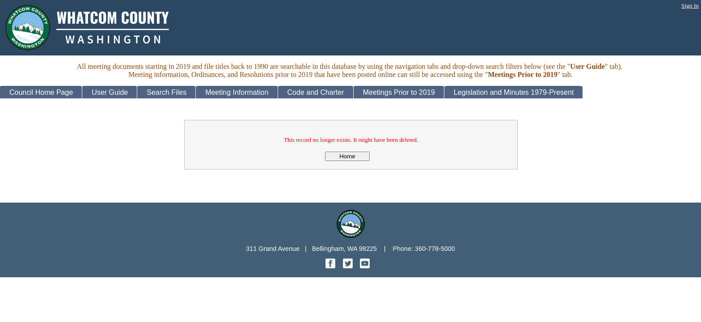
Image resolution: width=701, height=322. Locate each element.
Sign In (690, 5)
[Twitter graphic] (349, 266)
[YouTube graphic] (365, 266)
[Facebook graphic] (331, 266)
